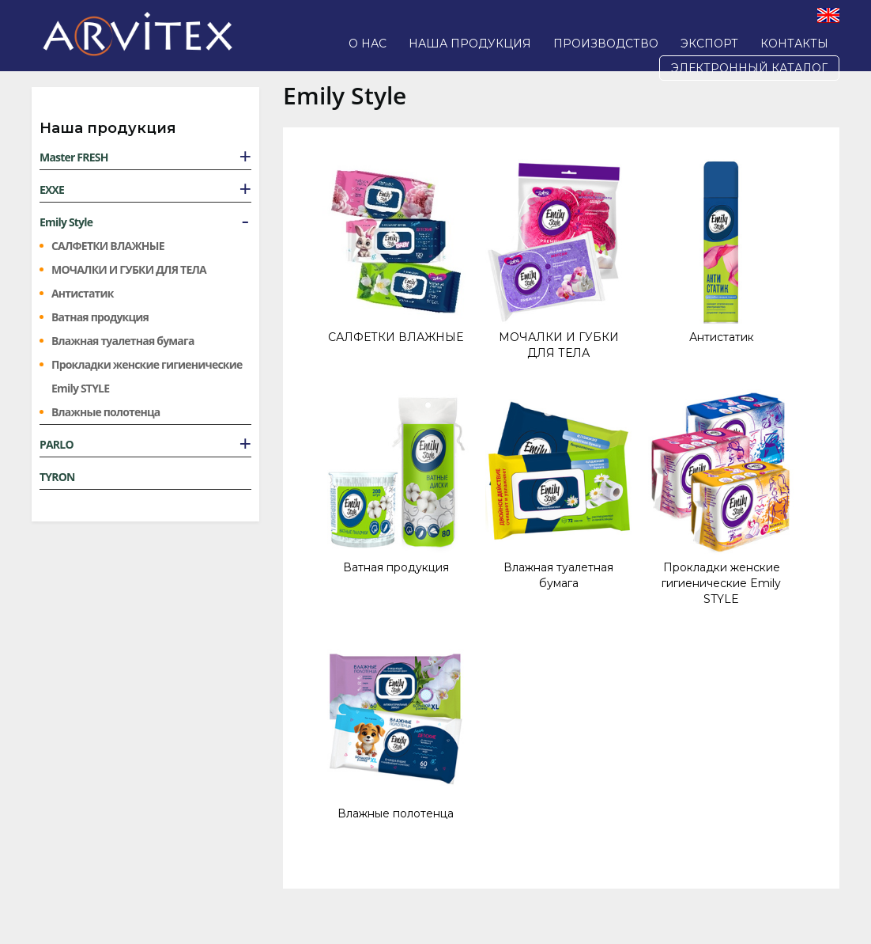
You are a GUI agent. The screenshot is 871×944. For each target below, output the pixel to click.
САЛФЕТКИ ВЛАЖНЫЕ (107, 245)
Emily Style (66, 221)
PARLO (57, 444)
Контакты (794, 43)
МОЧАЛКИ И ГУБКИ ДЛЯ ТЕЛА (128, 269)
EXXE (52, 189)
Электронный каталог (749, 68)
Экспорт (709, 43)
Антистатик (82, 293)
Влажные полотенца (105, 411)
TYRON (57, 476)
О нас (367, 43)
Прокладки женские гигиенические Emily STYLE (146, 376)
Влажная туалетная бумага (122, 340)
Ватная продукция (100, 316)
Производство (605, 43)
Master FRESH (74, 157)
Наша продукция (470, 43)
